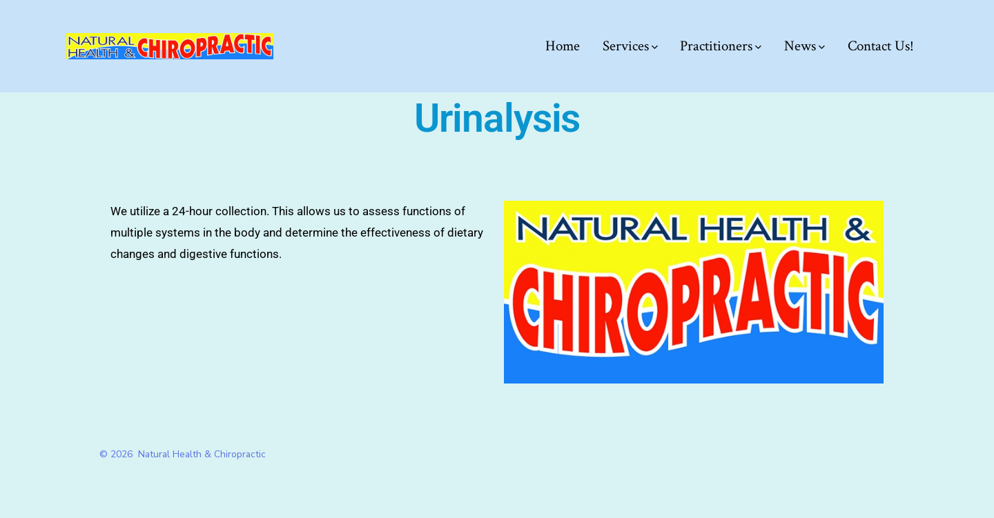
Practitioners (720, 46)
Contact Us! (881, 46)
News (804, 46)
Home (562, 46)
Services (630, 46)
